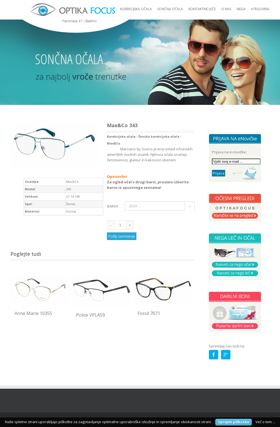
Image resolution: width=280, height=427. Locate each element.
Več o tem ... (265, 421)
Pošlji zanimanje (121, 236)
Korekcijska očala (121, 136)
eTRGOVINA (260, 9)
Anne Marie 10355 (33, 313)
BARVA (112, 206)
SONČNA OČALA (170, 9)
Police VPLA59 (90, 315)
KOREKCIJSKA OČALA (136, 9)
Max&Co (113, 143)
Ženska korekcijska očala (158, 136)
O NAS (226, 9)
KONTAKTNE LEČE (202, 9)
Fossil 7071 (149, 313)
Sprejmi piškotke (233, 421)
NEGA (241, 9)
